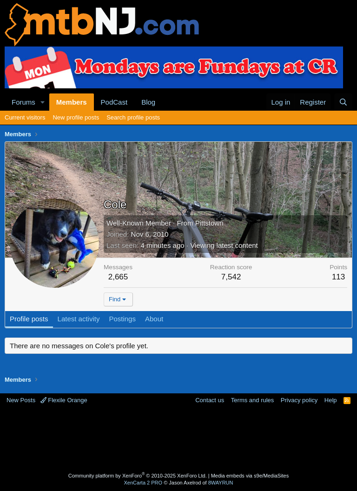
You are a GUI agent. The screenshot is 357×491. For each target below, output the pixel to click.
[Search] (343, 102)
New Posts (21, 400)
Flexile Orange (63, 400)
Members (71, 102)
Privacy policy (299, 400)
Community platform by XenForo (137, 475)
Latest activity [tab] (79, 319)
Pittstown (209, 223)
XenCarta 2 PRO (143, 482)
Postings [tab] (122, 319)
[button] (42, 102)
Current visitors (25, 117)
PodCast (114, 102)
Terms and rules (252, 400)
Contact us (209, 400)
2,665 (118, 276)
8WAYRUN (220, 482)
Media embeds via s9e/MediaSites (250, 475)
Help (330, 400)
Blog (148, 102)
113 (338, 276)
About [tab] (154, 319)
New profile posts (76, 117)
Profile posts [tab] (29, 319)
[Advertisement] (178, 439)
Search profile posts (133, 117)
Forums (23, 102)
